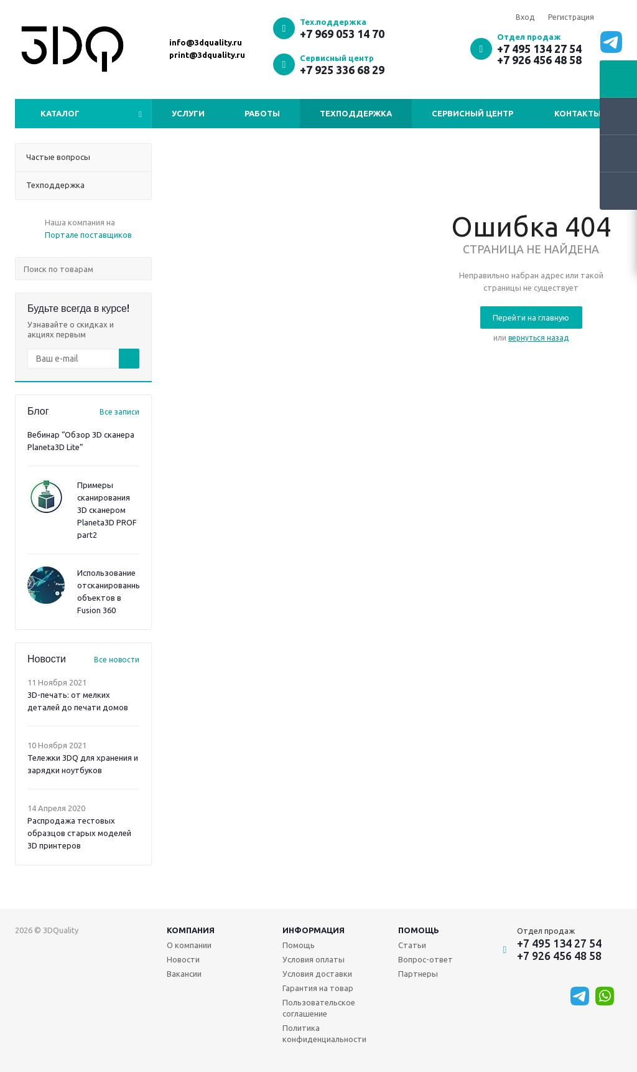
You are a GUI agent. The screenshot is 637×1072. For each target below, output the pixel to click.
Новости (183, 959)
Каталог (60, 113)
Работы (262, 113)
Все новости (116, 660)
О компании (189, 945)
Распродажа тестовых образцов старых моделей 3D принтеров (79, 833)
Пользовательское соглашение (318, 1008)
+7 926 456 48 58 (539, 59)
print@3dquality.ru (207, 54)
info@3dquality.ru (205, 42)
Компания (191, 930)
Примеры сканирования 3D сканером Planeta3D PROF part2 (107, 510)
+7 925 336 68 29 (342, 69)
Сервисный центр (472, 113)
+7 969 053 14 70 (342, 33)
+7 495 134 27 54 (539, 48)
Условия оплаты (313, 959)
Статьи (412, 945)
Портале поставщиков (88, 234)
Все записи (119, 412)
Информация (313, 930)
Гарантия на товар (317, 988)
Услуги (188, 113)
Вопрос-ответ (425, 959)
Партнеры (418, 973)
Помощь (418, 930)
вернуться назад (538, 338)
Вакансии (184, 973)
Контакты (577, 113)
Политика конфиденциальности (324, 1033)
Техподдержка (356, 113)
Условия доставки (317, 973)
